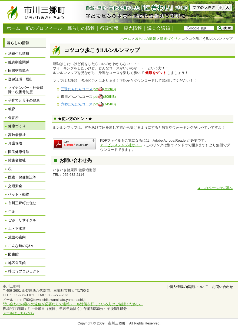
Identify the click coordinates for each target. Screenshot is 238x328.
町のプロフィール (43, 28)
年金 (11, 211)
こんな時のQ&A (20, 246)
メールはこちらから (18, 313)
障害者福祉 (17, 160)
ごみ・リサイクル (22, 220)
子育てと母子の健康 (24, 100)
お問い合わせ (222, 287)
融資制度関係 (18, 62)
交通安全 (15, 186)
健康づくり (168, 39)
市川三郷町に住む (22, 203)
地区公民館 (17, 263)
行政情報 (109, 28)
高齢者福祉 (17, 135)
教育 (11, 109)
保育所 (13, 118)
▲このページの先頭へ (215, 188)
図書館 (13, 254)
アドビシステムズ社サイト (121, 145)
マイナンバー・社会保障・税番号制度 (25, 90)
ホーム (13, 28)
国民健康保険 (18, 152)
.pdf (104, 89)
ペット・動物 (18, 194)
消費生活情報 (18, 53)
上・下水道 (17, 228)
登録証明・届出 (20, 79)
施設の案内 (17, 237)
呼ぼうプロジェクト (24, 271)
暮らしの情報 (81, 28)
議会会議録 (158, 28)
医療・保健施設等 (22, 177)
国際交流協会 (18, 71)
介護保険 (15, 143)
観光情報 (133, 28)
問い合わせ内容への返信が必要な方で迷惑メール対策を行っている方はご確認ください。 (73, 304)
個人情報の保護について (188, 287)
